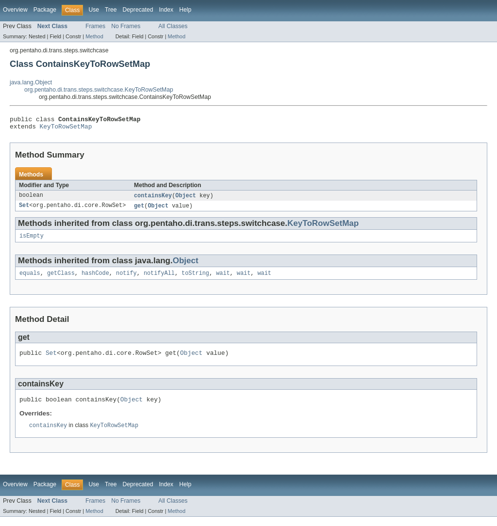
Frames (95, 26)
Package (44, 9)
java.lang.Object (31, 82)
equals (29, 279)
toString (195, 279)
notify (126, 279)
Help (185, 9)
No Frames (125, 26)
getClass (61, 279)
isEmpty (31, 240)
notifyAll (159, 279)
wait (223, 279)
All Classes (172, 26)
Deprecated (138, 9)
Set (24, 209)
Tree (111, 9)
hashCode (95, 279)
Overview (15, 9)
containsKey (153, 199)
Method (94, 36)
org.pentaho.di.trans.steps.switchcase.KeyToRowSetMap (98, 89)
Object (185, 199)
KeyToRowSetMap (66, 129)
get (139, 209)
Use (93, 9)
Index (166, 9)
